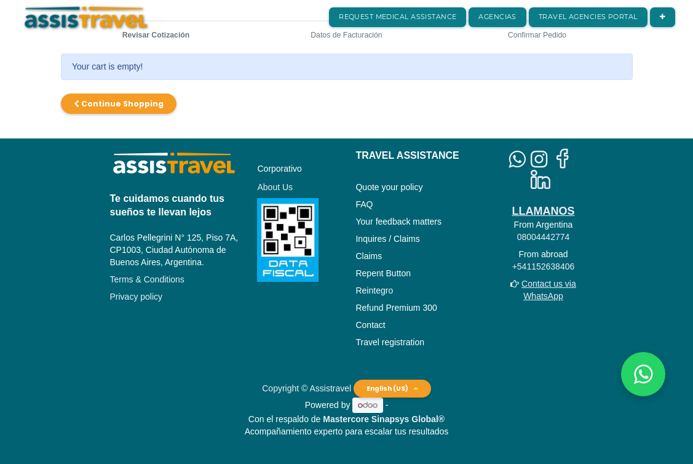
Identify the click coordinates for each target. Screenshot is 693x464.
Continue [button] (119, 103)
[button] (662, 17)
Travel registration (389, 342)
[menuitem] (397, 17)
